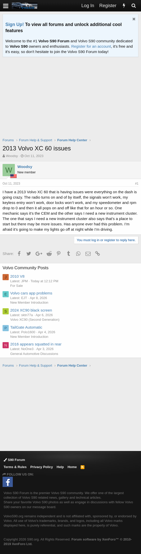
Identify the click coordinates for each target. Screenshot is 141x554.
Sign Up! (14, 24)
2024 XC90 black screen (31, 310)
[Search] (133, 6)
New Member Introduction (29, 302)
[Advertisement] (72, 100)
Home (72, 467)
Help (60, 467)
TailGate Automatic (26, 327)
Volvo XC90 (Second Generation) (34, 319)
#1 (136, 183)
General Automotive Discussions (34, 354)
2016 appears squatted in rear (35, 344)
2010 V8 (17, 276)
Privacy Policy (41, 467)
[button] (5, 6)
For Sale (16, 286)
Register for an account (91, 46)
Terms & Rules (15, 467)
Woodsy (12, 156)
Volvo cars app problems (31, 293)
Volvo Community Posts (26, 267)
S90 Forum (14, 460)
